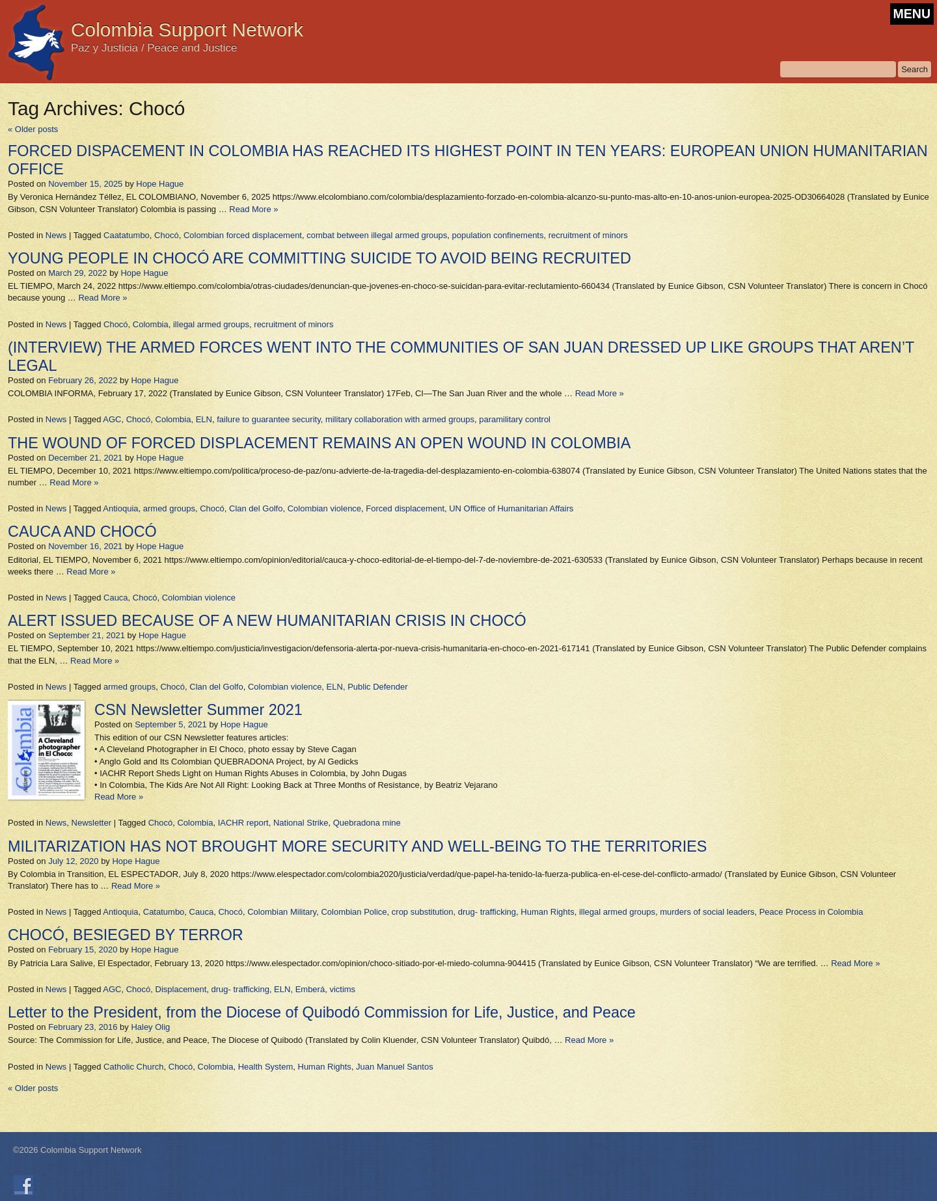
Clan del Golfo (255, 508)
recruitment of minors (588, 235)
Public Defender (377, 687)
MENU (911, 14)
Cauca (115, 597)
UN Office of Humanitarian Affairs (511, 508)
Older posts (33, 129)
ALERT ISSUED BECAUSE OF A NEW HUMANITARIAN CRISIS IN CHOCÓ (267, 620)
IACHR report (243, 823)
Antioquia (120, 508)
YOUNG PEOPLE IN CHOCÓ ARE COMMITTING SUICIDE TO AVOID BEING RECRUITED (319, 258)
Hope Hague (159, 184)
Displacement (181, 989)
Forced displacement (405, 508)
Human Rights (547, 912)
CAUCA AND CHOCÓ (82, 531)
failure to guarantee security (268, 419)
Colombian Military (281, 912)
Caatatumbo (126, 235)
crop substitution (423, 912)
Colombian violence (324, 508)
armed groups (169, 508)
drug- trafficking (487, 912)
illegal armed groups (211, 324)
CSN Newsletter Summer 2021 (198, 709)
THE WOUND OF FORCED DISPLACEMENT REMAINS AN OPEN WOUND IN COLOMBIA (319, 443)
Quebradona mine (367, 823)
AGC (112, 419)
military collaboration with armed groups (399, 419)
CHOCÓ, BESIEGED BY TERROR (125, 934)
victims (342, 989)
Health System (265, 1067)
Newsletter (91, 823)
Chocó (166, 235)
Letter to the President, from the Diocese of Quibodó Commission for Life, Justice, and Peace (322, 1012)
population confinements (498, 235)
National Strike (301, 823)
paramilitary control (514, 419)
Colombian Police (354, 912)
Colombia (151, 324)
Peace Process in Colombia (811, 912)
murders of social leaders (707, 912)
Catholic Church (133, 1067)
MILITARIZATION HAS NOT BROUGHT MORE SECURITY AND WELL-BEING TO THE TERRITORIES (357, 846)
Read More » (253, 209)
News (56, 235)
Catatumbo (164, 912)
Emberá (310, 989)
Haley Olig (150, 1027)
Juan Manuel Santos (394, 1067)
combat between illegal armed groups (376, 235)
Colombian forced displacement (242, 235)
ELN (204, 419)
